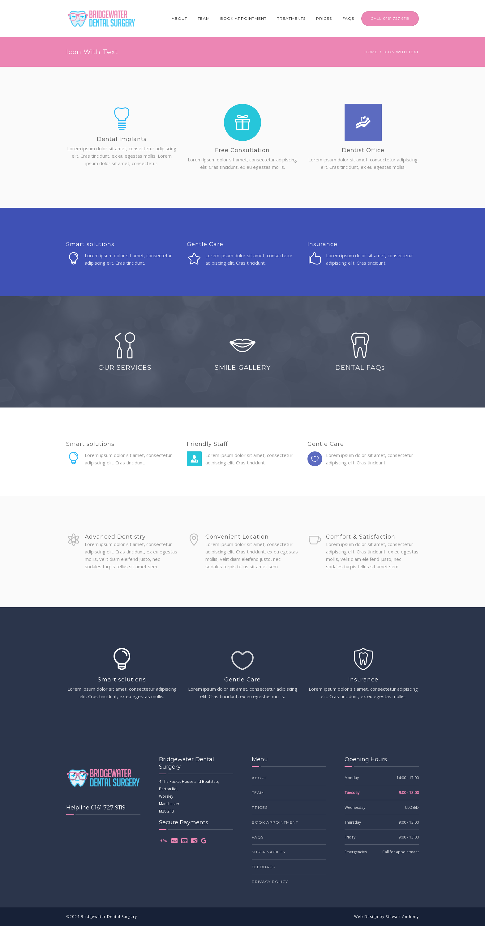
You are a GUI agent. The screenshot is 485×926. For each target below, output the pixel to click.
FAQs (348, 18)
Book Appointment (243, 18)
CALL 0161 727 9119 (390, 18)
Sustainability (269, 852)
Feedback (263, 866)
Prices (324, 18)
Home (371, 51)
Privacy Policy (270, 881)
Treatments (291, 18)
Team (204, 18)
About (179, 18)
